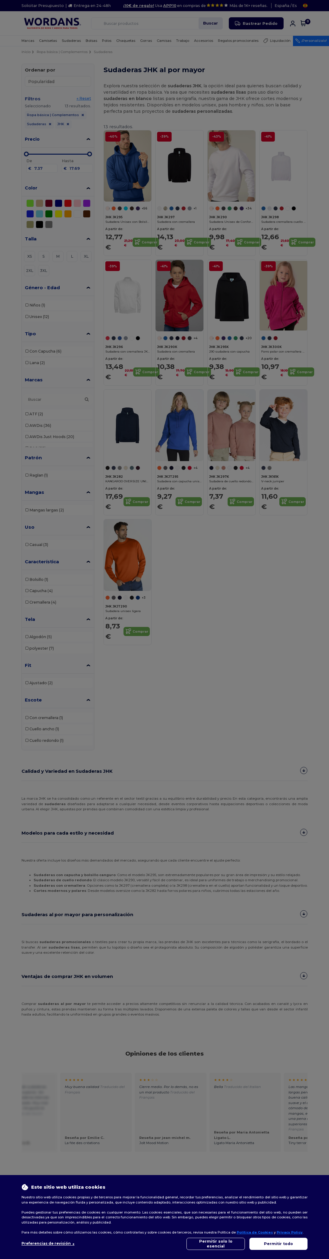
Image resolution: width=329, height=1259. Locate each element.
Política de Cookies (255, 1232)
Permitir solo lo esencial (215, 1243)
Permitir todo (278, 1243)
